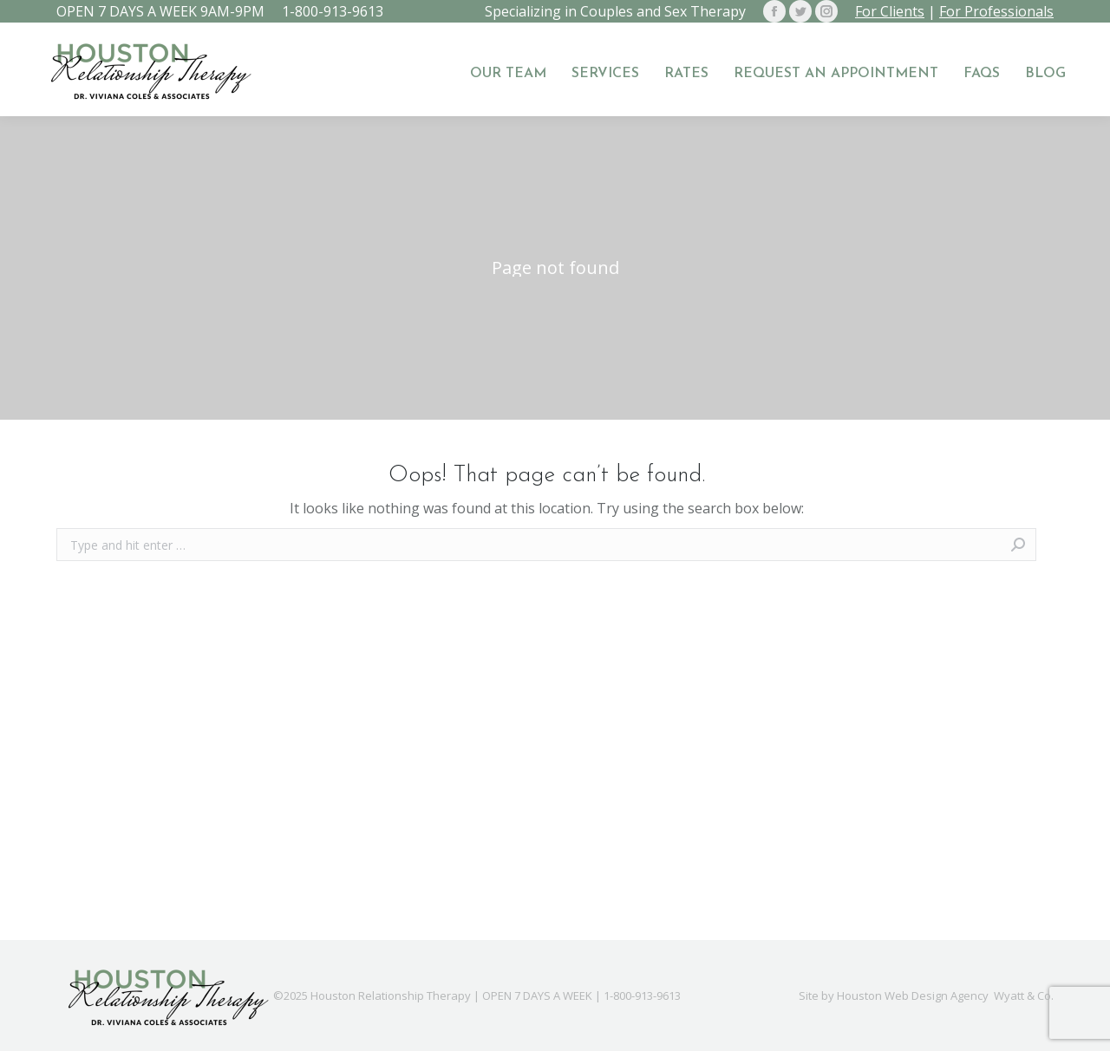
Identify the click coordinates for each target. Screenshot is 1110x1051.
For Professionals (996, 11)
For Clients (889, 11)
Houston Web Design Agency (913, 995)
